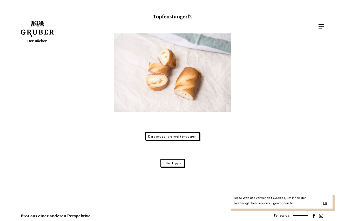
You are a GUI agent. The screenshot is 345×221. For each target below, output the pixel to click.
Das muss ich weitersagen (172, 136)
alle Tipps (173, 163)
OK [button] (325, 203)
